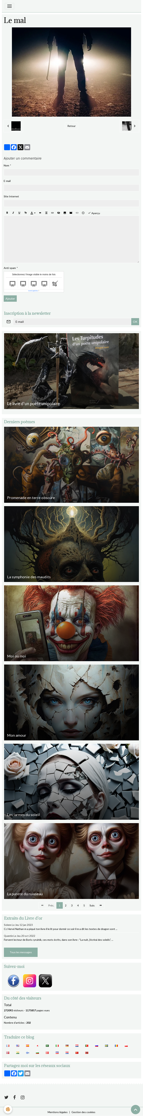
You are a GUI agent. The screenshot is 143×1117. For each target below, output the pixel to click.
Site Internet (11, 196)
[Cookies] (8, 1109)
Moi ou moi (16, 656)
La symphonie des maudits (29, 577)
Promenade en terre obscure (31, 497)
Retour (71, 125)
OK (135, 321)
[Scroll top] (135, 1109)
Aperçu (94, 213)
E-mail (7, 180)
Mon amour (16, 735)
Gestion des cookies (83, 1112)
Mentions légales (58, 1112)
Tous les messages (21, 952)
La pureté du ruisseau (25, 894)
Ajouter (10, 298)
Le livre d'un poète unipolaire (33, 403)
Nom (6, 165)
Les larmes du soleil (23, 814)
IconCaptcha (33, 291)
